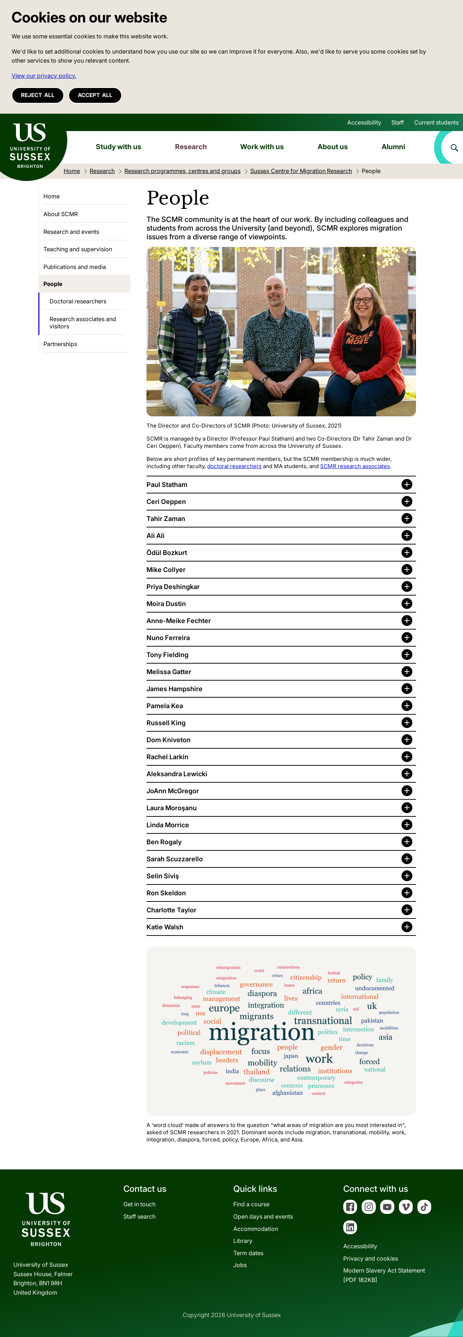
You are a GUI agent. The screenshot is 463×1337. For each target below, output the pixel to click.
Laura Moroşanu (171, 808)
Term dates (248, 1253)
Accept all (95, 95)
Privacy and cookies (370, 1258)
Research (191, 146)
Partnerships (60, 344)
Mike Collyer (166, 569)
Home (51, 196)
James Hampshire (174, 689)
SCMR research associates (355, 466)
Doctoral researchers (78, 301)
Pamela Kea (164, 706)
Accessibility (364, 122)
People (52, 283)
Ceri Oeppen (166, 501)
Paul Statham (166, 484)
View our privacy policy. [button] (44, 75)
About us (333, 146)
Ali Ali (155, 535)
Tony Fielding (167, 655)
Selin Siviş (162, 876)
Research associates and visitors (83, 322)
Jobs (240, 1265)
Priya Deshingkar (173, 586)
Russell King (166, 723)
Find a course (251, 1204)
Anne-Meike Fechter (178, 621)
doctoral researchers (234, 466)
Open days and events (263, 1216)
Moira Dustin (166, 603)
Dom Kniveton (168, 740)
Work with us (262, 146)
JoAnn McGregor (172, 791)
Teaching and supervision (77, 249)
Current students (436, 122)
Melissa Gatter (168, 672)
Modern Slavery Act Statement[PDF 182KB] (384, 1275)
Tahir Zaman (165, 518)
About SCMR (60, 214)
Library (242, 1240)
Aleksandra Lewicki (176, 774)
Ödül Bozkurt (166, 552)
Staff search (139, 1216)
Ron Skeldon (166, 893)
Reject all (38, 95)
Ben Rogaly (164, 842)
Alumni (393, 146)
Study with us (118, 146)
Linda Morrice (167, 825)
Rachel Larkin (167, 757)
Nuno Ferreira (168, 638)
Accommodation (255, 1228)
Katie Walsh (164, 927)
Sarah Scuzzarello (174, 859)
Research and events (71, 231)
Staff (397, 122)
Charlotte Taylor (171, 910)
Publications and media (74, 266)
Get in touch (139, 1204)
